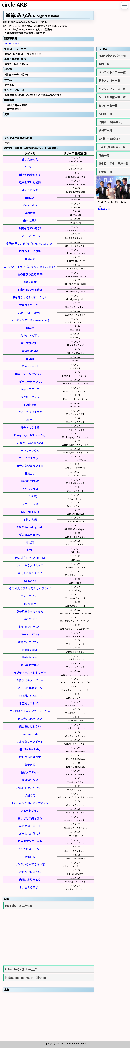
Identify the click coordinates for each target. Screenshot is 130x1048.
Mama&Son (12, 43)
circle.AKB (14, 4)
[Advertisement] (48, 125)
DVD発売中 (104, 209)
